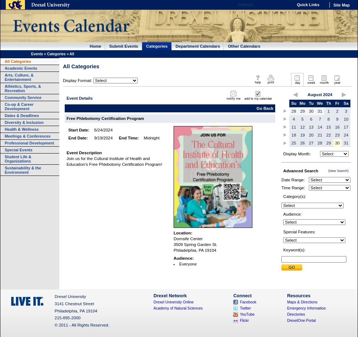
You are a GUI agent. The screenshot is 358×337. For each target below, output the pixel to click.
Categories (157, 46)
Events (37, 54)
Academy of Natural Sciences (178, 308)
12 (302, 127)
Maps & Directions (302, 302)
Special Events (19, 150)
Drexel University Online (174, 302)
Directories (296, 314)
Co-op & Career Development (19, 106)
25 (293, 143)
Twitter (245, 308)
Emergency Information (306, 308)
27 (311, 143)
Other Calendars (244, 46)
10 (346, 119)
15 (328, 127)
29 (302, 111)
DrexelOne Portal (301, 321)
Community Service (23, 97)
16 (337, 127)
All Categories (18, 61)
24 (346, 135)
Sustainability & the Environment (23, 170)
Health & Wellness (22, 129)
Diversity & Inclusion (24, 122)
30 (311, 111)
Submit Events (123, 46)
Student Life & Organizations (18, 159)
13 (311, 127)
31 (319, 111)
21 (319, 135)
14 (319, 127)
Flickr (244, 321)
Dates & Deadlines (22, 115)
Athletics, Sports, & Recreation (23, 88)
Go (285, 4)
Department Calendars (198, 46)
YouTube (247, 314)
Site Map (341, 5)
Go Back (264, 108)
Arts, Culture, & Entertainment (19, 77)
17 (346, 127)
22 (328, 135)
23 (337, 135)
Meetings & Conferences (28, 136)
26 (302, 143)
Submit (291, 267)
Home (95, 46)
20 (311, 135)
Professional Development (29, 143)
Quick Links (308, 5)
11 (293, 127)
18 (293, 135)
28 (293, 111)
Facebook (248, 302)
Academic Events (21, 68)
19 (302, 135)
